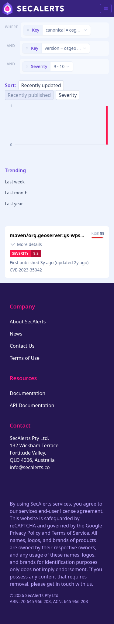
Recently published (29, 95)
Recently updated (41, 85)
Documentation (27, 393)
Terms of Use (25, 358)
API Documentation (32, 405)
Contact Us (22, 346)
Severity (68, 95)
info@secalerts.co (30, 467)
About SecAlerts (28, 321)
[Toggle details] (26, 244)
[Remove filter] (28, 30)
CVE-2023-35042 (26, 270)
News (16, 333)
